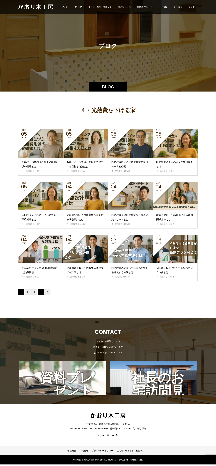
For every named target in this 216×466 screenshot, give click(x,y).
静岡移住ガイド (144, 7)
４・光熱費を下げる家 (31, 171)
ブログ (191, 7)
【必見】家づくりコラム (100, 7)
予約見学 (77, 7)
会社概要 (71, 450)
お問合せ (84, 450)
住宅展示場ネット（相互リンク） (133, 450)
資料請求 (177, 7)
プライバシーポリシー (102, 450)
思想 (64, 7)
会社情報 (163, 7)
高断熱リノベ (124, 7)
